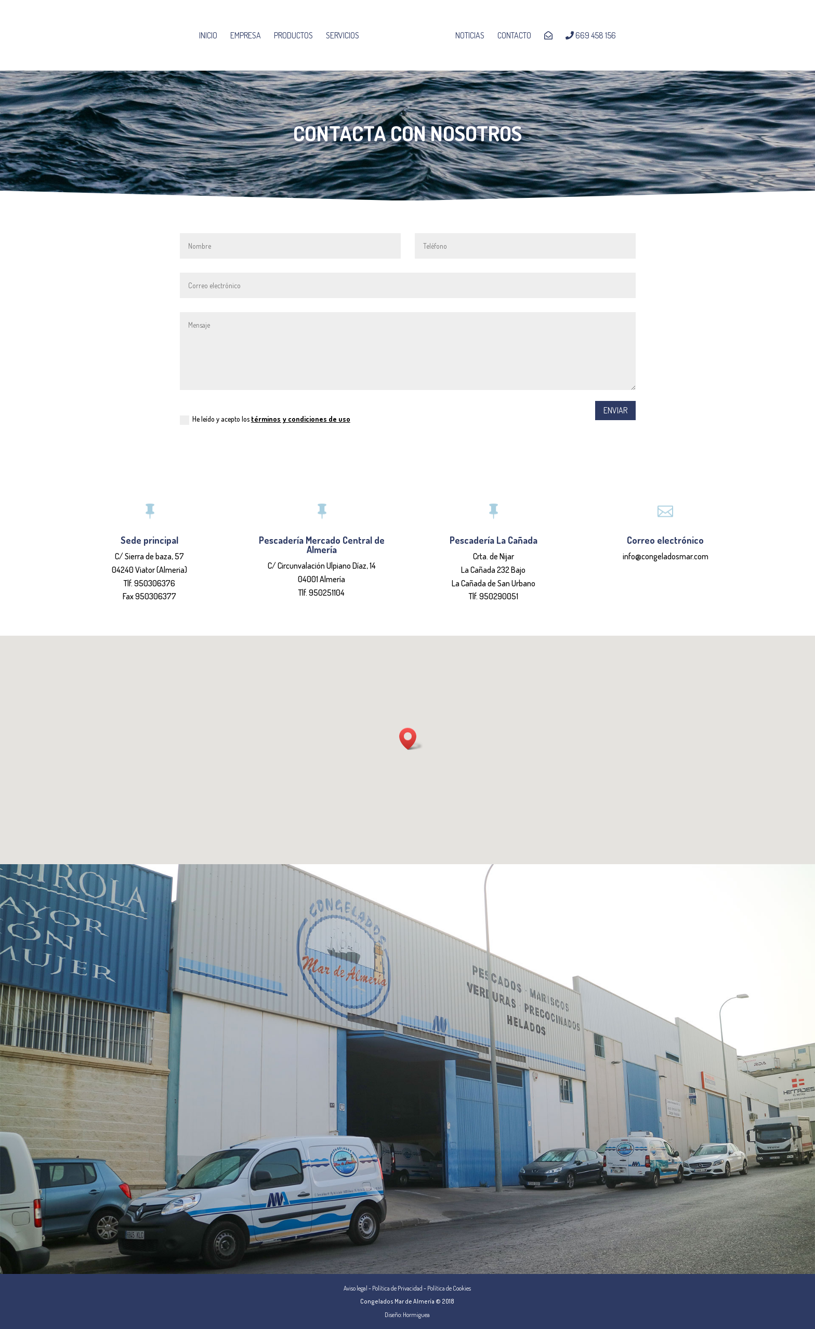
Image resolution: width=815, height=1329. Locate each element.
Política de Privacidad (397, 1288)
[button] (411, 739)
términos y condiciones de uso (300, 418)
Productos (296, 36)
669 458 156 (587, 36)
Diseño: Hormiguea (407, 1315)
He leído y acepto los (265, 419)
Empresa (248, 36)
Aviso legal (355, 1288)
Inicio (211, 36)
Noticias (466, 36)
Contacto (511, 36)
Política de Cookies (449, 1288)
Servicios (345, 36)
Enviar (615, 410)
